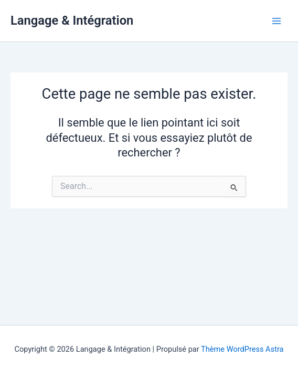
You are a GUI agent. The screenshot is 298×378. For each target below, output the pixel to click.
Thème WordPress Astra (242, 349)
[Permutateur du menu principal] (276, 21)
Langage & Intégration (71, 20)
